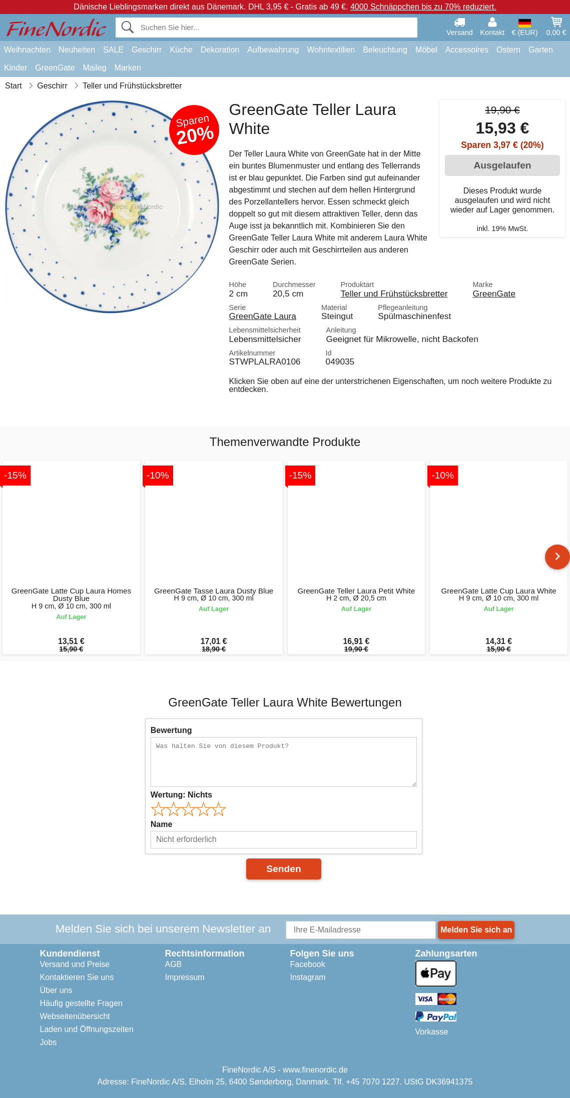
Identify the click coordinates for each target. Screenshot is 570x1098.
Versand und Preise (75, 964)
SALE (113, 50)
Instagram (308, 977)
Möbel (426, 50)
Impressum (185, 977)
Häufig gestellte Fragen (81, 1003)
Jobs (48, 1042)
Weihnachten (27, 50)
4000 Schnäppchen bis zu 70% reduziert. (423, 6)
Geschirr (147, 50)
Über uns (56, 990)
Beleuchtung (385, 50)
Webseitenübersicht (75, 1016)
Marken (128, 68)
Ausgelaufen (502, 165)
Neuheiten (77, 50)
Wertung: (181, 794)
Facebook (307, 964)
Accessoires (466, 50)
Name (162, 824)
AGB (173, 964)
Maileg (94, 68)
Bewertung (171, 730)
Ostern (508, 50)
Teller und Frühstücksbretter (394, 293)
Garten (540, 50)
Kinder (15, 68)
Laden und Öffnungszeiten (87, 1029)
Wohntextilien (331, 50)
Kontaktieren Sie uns (77, 977)
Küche (181, 50)
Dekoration (220, 50)
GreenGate (55, 68)
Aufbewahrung (273, 50)
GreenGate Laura (262, 316)
